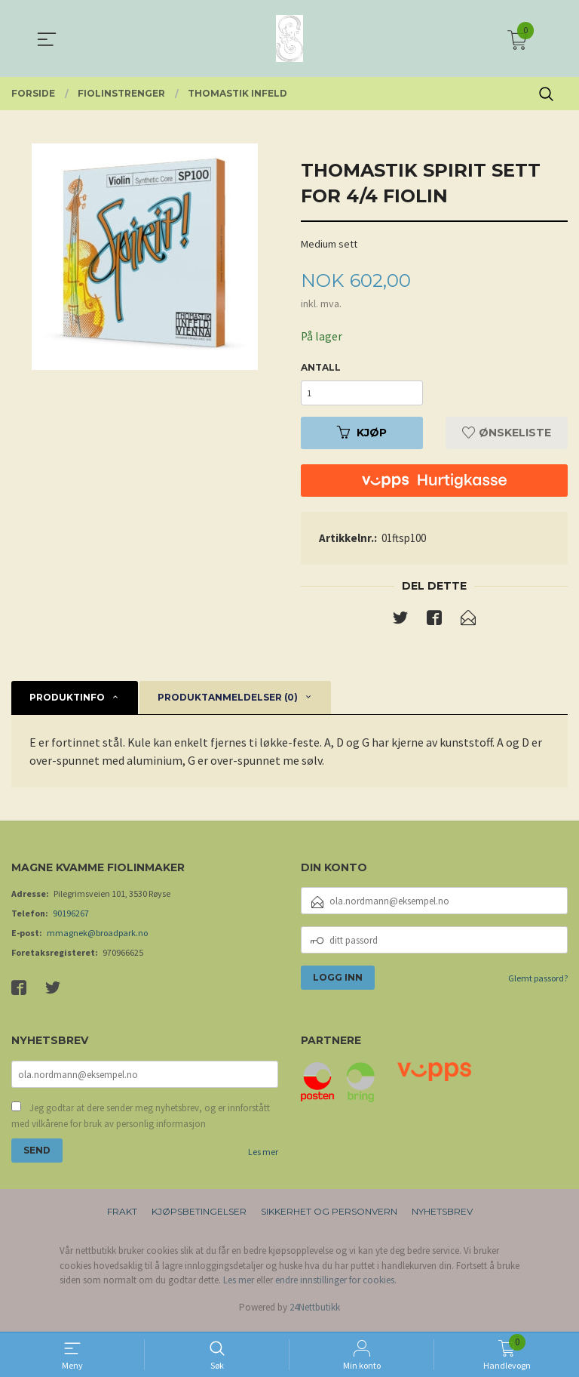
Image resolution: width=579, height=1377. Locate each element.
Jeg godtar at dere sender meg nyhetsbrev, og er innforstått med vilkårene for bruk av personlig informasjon (140, 1120)
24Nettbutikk (315, 1311)
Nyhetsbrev (442, 1216)
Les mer (263, 1157)
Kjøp (362, 435)
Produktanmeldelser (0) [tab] (228, 701)
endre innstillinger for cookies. (336, 1285)
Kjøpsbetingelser (199, 1216)
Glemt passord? (538, 981)
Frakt (122, 1216)
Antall (321, 367)
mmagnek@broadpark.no (97, 936)
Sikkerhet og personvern (329, 1216)
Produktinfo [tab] (67, 701)
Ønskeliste (506, 435)
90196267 (71, 917)
